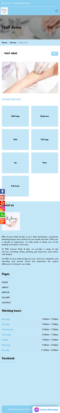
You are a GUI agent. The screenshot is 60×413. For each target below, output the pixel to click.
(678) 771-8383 (16, 3)
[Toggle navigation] (56, 11)
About (5, 287)
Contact (6, 302)
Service (13, 42)
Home (4, 42)
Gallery (6, 297)
